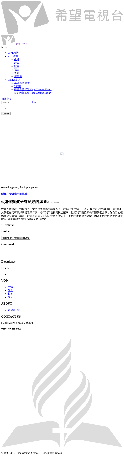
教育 (10, 290)
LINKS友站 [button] (14, 79)
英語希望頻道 (22, 83)
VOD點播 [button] (13, 56)
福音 (10, 297)
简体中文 (6, 98)
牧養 (10, 293)
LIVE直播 (13, 52)
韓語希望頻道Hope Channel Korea (33, 89)
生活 (10, 287)
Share (11, 225)
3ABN (17, 86)
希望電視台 (14, 310)
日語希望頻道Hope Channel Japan (32, 92)
